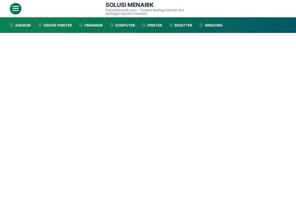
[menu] (15, 8)
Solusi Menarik (129, 4)
